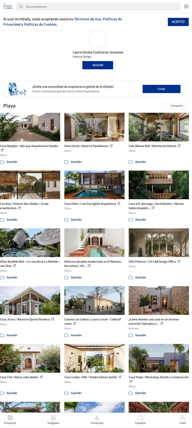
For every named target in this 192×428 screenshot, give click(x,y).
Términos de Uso (87, 19)
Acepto (178, 21)
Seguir (97, 65)
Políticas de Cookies (40, 24)
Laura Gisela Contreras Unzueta (98, 52)
